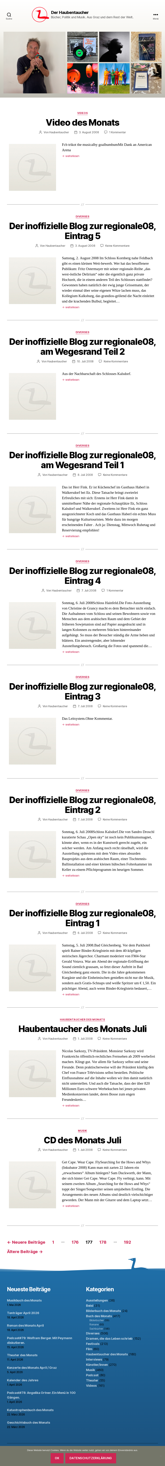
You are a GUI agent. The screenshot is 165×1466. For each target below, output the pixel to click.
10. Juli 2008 (85, 361)
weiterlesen (70, 156)
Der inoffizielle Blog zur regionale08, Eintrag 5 (82, 231)
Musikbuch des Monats (24, 1300)
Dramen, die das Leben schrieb (109, 1338)
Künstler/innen (97, 1365)
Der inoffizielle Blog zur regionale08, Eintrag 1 (82, 918)
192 (127, 1242)
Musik (82, 1130)
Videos (82, 113)
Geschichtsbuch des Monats (28, 1422)
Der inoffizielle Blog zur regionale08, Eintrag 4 (82, 576)
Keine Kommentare (117, 245)
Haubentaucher (59, 132)
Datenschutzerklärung (91, 1458)
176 (75, 1242)
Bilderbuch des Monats (103, 1311)
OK (57, 1458)
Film (89, 1349)
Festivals (92, 1344)
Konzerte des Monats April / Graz (32, 1367)
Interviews (94, 1359)
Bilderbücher (97, 1320)
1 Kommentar (117, 132)
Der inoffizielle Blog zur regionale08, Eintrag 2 (82, 805)
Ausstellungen (97, 1300)
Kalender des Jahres (22, 1380)
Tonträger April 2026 (23, 1313)
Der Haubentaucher (70, 12)
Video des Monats (82, 122)
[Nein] (160, 1456)
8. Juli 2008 (85, 475)
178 (102, 1242)
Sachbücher (96, 1328)
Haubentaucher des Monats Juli (82, 1029)
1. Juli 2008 (85, 1038)
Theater (92, 1380)
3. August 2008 (89, 132)
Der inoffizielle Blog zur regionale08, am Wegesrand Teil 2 (82, 346)
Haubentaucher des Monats (82, 1019)
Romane (94, 1324)
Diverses (82, 216)
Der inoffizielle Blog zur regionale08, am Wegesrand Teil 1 (82, 460)
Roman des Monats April (25, 1325)
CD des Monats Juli (82, 1140)
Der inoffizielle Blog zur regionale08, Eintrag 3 (82, 691)
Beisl (89, 1305)
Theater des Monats (22, 1355)
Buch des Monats (99, 1316)
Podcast (92, 1375)
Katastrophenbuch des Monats (30, 1410)
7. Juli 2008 (88, 590)
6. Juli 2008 (85, 933)
